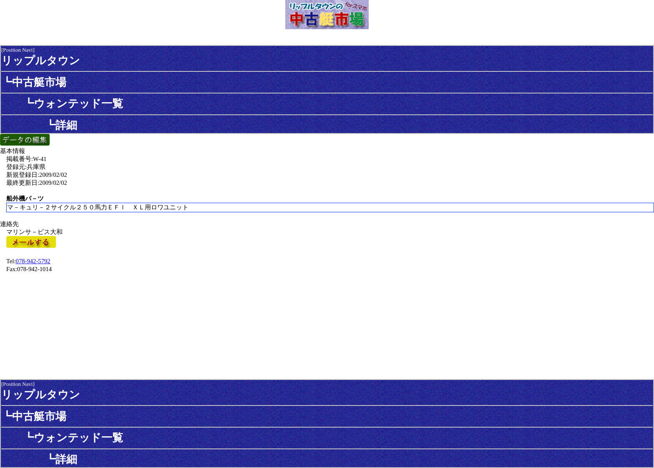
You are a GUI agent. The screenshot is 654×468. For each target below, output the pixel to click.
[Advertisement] (327, 325)
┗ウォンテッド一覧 (62, 103)
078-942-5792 (33, 261)
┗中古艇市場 (33, 82)
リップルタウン (40, 60)
